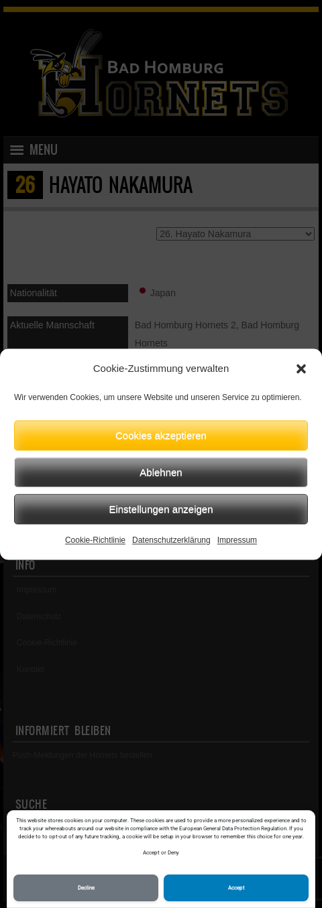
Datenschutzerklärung (171, 540)
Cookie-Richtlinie (95, 540)
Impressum (237, 540)
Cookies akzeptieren (161, 435)
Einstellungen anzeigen (161, 509)
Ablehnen (161, 472)
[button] (301, 368)
